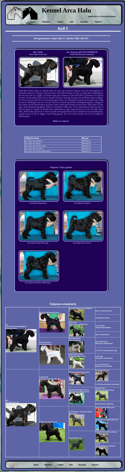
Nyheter (98, 22)
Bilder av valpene (61, 121)
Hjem (32, 22)
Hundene (46, 22)
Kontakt (84, 22)
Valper (60, 22)
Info (72, 22)
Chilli (39, 95)
